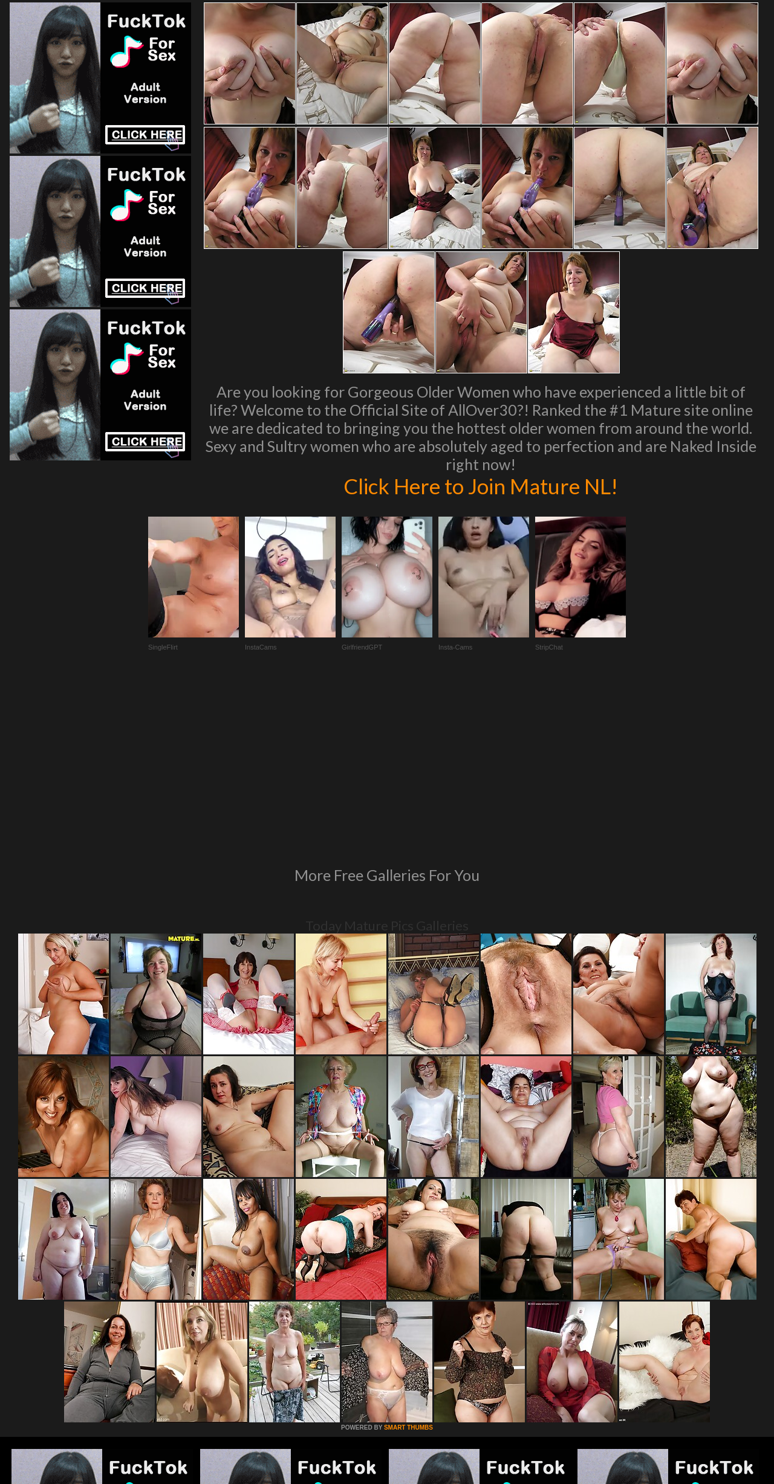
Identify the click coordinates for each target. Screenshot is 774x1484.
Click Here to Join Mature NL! (480, 485)
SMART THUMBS (408, 1262)
